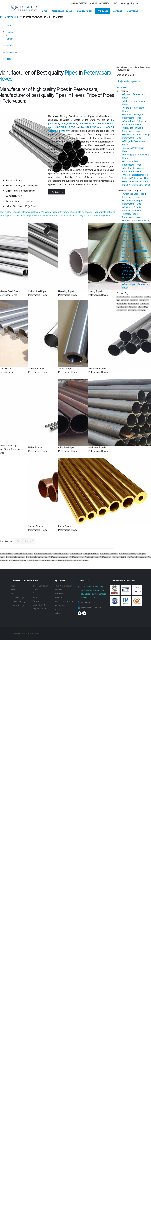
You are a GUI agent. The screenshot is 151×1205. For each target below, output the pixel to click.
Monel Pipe (134, 300)
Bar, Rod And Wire (41, 609)
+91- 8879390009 (78, 3)
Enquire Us (121, 87)
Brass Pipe (141, 310)
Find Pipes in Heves (91, 557)
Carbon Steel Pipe (136, 297)
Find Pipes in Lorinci (119, 557)
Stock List (59, 601)
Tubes (13, 590)
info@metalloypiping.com (125, 3)
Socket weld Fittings (19, 601)
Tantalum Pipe (121, 303)
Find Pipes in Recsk (34, 560)
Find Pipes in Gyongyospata (15, 557)
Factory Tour (61, 612)
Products (102, 11)
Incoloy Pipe (125, 300)
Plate (12, 594)
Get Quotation (57, 192)
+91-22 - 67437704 (99, 3)
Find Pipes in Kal (105, 557)
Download (132, 11)
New (20, 196)
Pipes (12, 586)
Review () (29, 541)
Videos (58, 620)
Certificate (60, 597)
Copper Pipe (132, 310)
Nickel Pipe (132, 307)
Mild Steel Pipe (121, 310)
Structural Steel (40, 605)
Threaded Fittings (18, 605)
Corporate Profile (62, 11)
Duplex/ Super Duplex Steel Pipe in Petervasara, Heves (135, 251)
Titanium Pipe (144, 300)
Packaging (60, 593)
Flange (36, 593)
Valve (35, 597)
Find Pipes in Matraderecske (137, 557)
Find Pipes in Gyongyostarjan (58, 557)
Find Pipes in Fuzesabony (127, 554)
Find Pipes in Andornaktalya (23, 554)
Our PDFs (59, 616)
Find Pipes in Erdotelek (91, 554)
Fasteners (37, 601)
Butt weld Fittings (18, 597)
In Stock (33, 206)
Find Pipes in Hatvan (76, 557)
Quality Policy (84, 11)
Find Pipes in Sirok (48, 560)
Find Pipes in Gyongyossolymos (36, 557)
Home (44, 11)
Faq (18, 541)
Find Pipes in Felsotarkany (108, 554)
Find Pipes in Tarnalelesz (64, 560)
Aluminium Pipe (133, 303)
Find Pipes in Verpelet (81, 560)
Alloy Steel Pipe (143, 307)
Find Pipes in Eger (76, 554)
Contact (117, 11)
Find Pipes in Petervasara (17, 560)
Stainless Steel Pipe (123, 297)
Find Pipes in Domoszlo (60, 554)
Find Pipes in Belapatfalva (42, 554)
